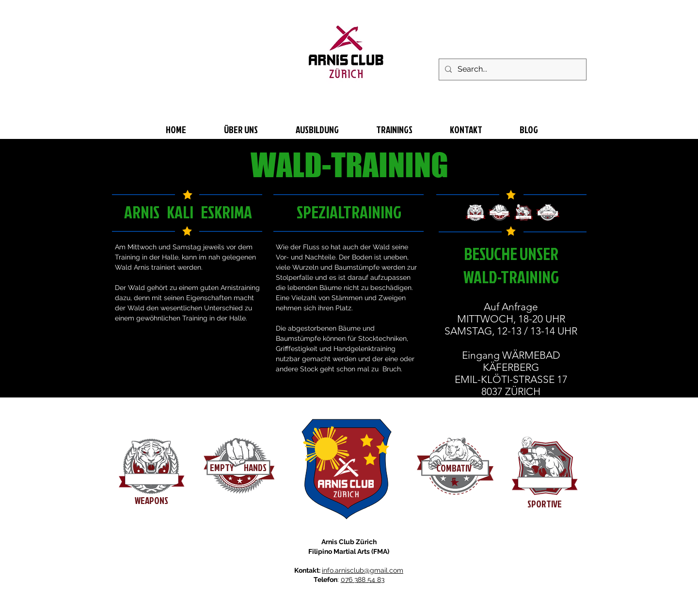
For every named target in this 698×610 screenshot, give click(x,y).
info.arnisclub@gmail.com (362, 570)
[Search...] (512, 69)
